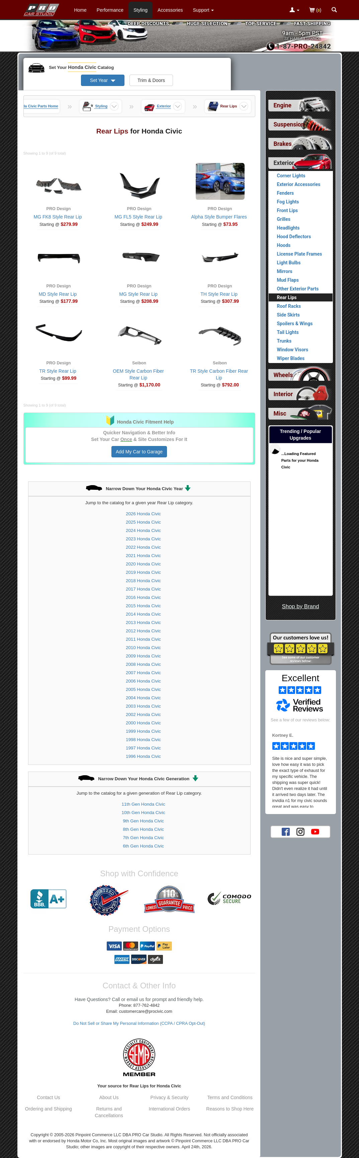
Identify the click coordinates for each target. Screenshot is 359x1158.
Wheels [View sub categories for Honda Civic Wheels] (283, 375)
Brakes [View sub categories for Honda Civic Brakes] (283, 144)
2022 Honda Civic (143, 547)
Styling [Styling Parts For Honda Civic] (140, 10)
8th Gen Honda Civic (143, 829)
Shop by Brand (300, 606)
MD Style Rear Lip (58, 294)
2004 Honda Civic (143, 697)
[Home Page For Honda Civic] (41, 8)
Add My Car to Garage (139, 451)
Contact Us (48, 1097)
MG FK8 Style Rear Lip (58, 216)
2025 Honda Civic (143, 522)
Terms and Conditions (229, 1097)
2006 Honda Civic (143, 681)
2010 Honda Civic (143, 647)
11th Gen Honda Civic (143, 804)
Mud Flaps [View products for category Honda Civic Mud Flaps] (288, 280)
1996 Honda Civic (143, 756)
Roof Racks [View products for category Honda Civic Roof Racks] (289, 306)
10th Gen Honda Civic (143, 812)
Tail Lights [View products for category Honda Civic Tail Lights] (288, 332)
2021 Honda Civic (143, 555)
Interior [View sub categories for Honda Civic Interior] (283, 394)
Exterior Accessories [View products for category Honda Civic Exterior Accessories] (299, 184)
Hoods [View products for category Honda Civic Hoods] (284, 245)
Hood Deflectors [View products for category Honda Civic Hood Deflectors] (294, 236)
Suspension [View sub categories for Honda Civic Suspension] (289, 124)
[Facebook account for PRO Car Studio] (286, 831)
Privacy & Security (170, 1097)
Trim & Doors (151, 80)
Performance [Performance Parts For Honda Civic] (110, 10)
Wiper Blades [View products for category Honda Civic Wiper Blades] (291, 358)
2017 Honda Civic (143, 589)
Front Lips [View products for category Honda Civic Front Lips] (287, 210)
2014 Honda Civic (143, 614)
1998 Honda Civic (143, 739)
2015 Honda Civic (143, 605)
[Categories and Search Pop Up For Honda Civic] (334, 10)
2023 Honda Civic (143, 538)
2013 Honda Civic (143, 622)
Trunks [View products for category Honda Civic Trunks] (284, 341)
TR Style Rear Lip (57, 371)
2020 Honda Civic (143, 563)
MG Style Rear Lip (138, 294)
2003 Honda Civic (143, 706)
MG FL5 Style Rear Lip (138, 216)
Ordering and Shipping (48, 1108)
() (315, 10)
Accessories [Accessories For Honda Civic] (170, 10)
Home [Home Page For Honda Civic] (80, 10)
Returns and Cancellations (109, 1112)
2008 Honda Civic (143, 664)
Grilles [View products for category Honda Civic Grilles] (284, 219)
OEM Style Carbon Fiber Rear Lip (138, 374)
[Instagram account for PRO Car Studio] (300, 831)
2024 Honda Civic (143, 530)
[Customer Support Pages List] (203, 10)
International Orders (169, 1108)
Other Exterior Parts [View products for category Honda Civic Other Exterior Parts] (298, 288)
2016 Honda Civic (143, 597)
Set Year (102, 80)
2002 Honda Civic (143, 714)
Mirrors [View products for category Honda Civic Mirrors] (284, 271)
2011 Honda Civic (143, 639)
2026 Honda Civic (143, 513)
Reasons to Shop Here (230, 1108)
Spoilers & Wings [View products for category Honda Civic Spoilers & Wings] (295, 323)
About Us (109, 1097)
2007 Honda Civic (143, 672)
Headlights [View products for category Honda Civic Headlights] (288, 228)
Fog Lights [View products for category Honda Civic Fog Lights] (288, 201)
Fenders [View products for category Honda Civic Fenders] (285, 193)
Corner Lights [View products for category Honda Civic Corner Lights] (291, 175)
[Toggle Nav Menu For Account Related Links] (294, 10)
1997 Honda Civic (143, 747)
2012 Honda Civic (143, 630)
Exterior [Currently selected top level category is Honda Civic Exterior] (284, 163)
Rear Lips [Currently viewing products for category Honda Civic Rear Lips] (287, 297)
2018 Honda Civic (143, 580)
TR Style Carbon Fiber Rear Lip (219, 374)
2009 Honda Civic (143, 655)
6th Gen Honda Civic (143, 846)
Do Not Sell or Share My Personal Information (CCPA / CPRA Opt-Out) (139, 1023)
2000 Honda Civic (143, 722)
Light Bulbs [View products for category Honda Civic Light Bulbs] (289, 262)
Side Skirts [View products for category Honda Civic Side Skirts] (288, 315)
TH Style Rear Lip (218, 294)
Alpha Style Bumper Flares (219, 216)
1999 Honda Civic (143, 731)
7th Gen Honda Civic (143, 837)
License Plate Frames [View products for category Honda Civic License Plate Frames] (299, 254)
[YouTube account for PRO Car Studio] (315, 831)
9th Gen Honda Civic (143, 820)
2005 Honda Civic (143, 689)
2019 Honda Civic (143, 572)
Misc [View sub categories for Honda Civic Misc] (280, 413)
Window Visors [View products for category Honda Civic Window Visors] (292, 349)
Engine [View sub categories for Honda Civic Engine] (283, 105)
